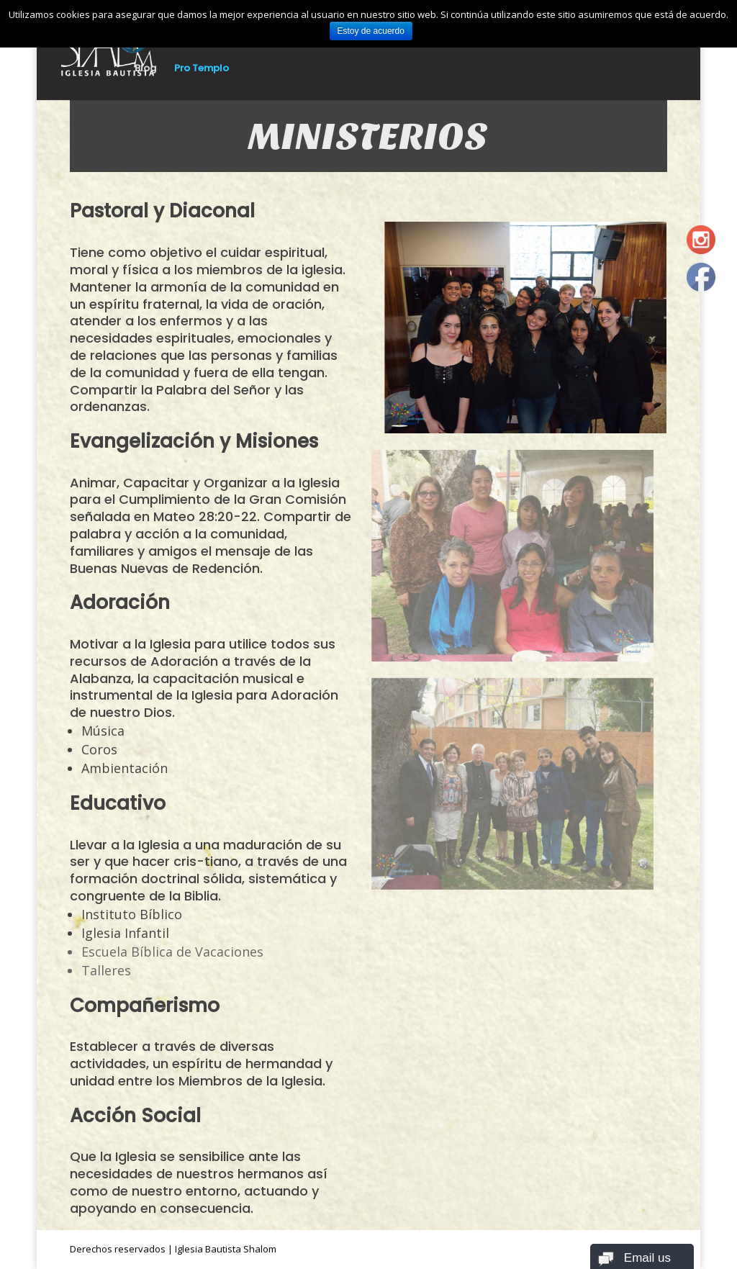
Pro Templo (201, 69)
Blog (145, 69)
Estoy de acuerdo (371, 31)
